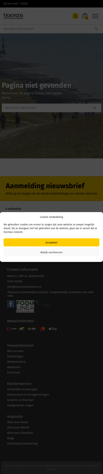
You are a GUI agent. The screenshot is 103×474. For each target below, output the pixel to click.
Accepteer (52, 242)
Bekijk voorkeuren (51, 252)
